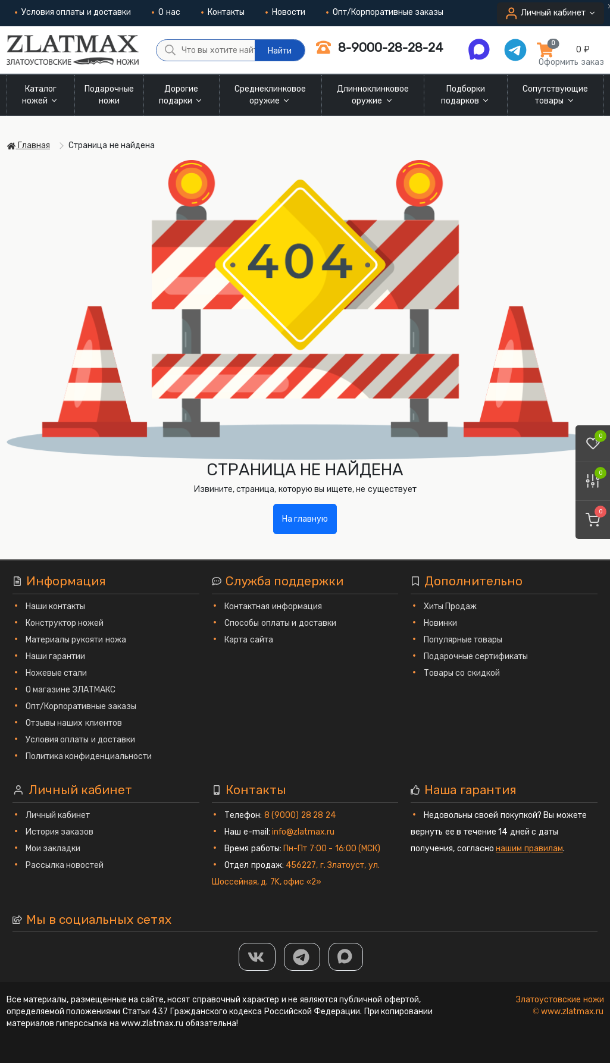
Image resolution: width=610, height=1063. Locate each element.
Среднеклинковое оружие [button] (270, 95)
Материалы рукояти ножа (76, 640)
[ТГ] (302, 957)
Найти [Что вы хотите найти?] (280, 51)
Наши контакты (56, 606)
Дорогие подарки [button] (181, 95)
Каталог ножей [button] (41, 95)
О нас (166, 12)
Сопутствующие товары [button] (555, 95)
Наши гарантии (56, 656)
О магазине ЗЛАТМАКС (70, 690)
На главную (305, 519)
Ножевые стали (56, 673)
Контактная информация (273, 606)
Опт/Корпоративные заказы (385, 12)
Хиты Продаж (450, 606)
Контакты (223, 12)
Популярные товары (463, 640)
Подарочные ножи (109, 95)
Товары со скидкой (462, 673)
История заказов (60, 832)
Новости (285, 12)
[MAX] (346, 957)
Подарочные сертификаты (476, 656)
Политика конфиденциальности (89, 756)
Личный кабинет (58, 815)
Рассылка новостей (65, 865)
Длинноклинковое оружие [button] (373, 95)
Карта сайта (248, 640)
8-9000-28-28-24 (379, 47)
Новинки (440, 623)
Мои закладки (53, 848)
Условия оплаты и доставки (73, 12)
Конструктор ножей (65, 623)
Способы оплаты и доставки (280, 623)
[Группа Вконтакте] (257, 957)
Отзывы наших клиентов (74, 723)
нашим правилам (529, 848)
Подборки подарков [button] (466, 95)
